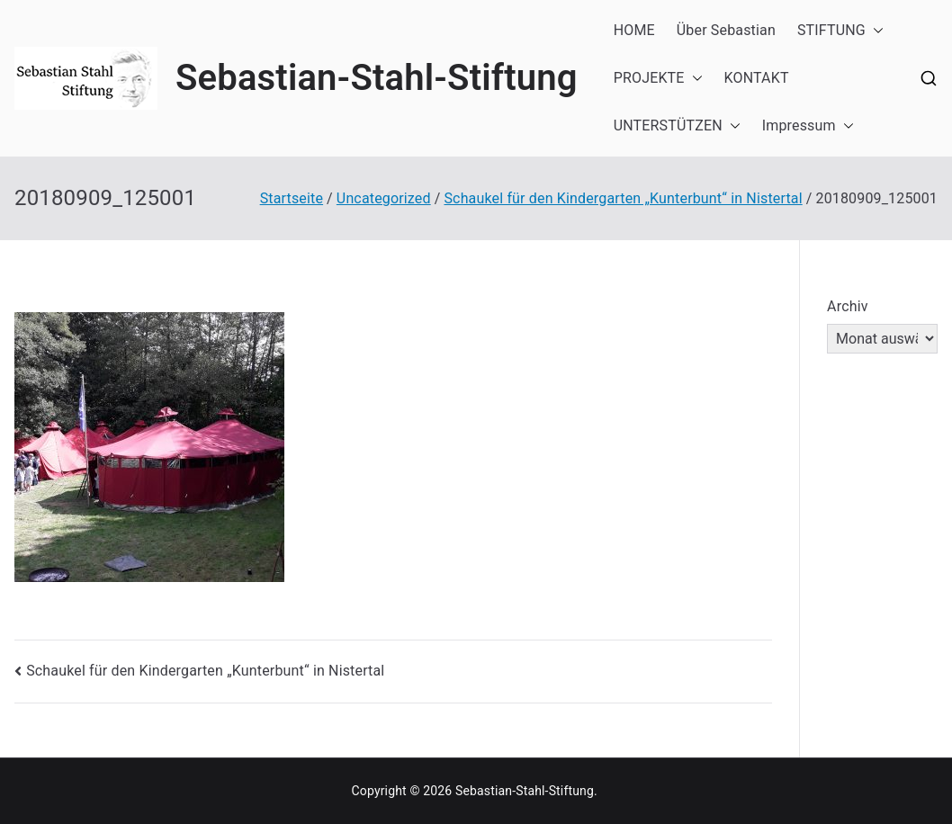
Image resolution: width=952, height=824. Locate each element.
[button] (875, 31)
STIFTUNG (840, 31)
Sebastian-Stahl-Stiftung (376, 78)
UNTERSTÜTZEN (677, 126)
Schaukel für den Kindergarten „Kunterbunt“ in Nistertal (205, 670)
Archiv (847, 306)
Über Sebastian (726, 30)
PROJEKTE (658, 79)
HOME (634, 30)
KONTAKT (756, 77)
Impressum (808, 126)
